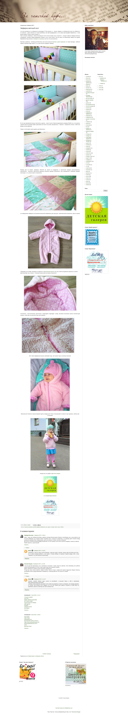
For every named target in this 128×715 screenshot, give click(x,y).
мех (46, 526)
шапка (87, 174)
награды (88, 134)
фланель (88, 173)
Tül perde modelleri (28, 597)
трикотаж (88, 168)
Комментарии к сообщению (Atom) (36, 656)
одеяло (49, 526)
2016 (100, 85)
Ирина (29, 550)
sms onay (26, 598)
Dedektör (26, 605)
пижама (88, 149)
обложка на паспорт (88, 141)
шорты (87, 178)
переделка (88, 148)
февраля (102, 78)
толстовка (88, 164)
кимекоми (88, 115)
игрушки (88, 109)
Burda (87, 183)
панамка (88, 144)
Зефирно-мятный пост (103, 80)
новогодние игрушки (88, 138)
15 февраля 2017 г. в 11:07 (40, 579)
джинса (87, 102)
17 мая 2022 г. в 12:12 (35, 595)
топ (87, 166)
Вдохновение (53, 495)
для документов (89, 104)
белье (87, 78)
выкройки (88, 91)
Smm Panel (26, 616)
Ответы (27, 547)
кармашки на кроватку (89, 113)
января (102, 83)
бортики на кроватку (29, 526)
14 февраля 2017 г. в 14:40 (39, 563)
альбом (87, 76)
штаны (87, 179)
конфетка (88, 121)
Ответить (26, 544)
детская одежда (36, 526)
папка (87, 146)
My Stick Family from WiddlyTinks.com (64, 708)
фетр (87, 171)
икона (87, 111)
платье (87, 151)
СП (86, 163)
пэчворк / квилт (54, 526)
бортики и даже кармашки (58, 41)
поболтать (88, 153)
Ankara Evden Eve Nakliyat (30, 602)
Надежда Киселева (28, 535)
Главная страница (47, 653)
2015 (100, 87)
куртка (87, 123)
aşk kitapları (26, 608)
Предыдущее (77, 653)
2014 (100, 89)
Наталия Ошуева (28, 563)
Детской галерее (56, 473)
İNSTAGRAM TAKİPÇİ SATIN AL (31, 620)
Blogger (78, 711)
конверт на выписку (90, 119)
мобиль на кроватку (88, 129)
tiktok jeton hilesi (27, 626)
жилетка (88, 107)
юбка (87, 181)
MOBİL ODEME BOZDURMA (30, 599)
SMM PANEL (27, 618)
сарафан (88, 159)
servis (25, 624)
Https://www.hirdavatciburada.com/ (31, 622)
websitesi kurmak (28, 606)
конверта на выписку (39, 38)
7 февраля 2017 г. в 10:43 (39, 550)
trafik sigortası (27, 604)
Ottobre (62, 526)
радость (88, 158)
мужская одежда (90, 131)
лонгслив (88, 125)
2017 (100, 76)
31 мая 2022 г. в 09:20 (35, 614)
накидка (88, 135)
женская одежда (89, 106)
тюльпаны (88, 169)
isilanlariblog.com (28, 619)
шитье (59, 526)
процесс (88, 154)
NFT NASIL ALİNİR (28, 601)
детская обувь (89, 98)
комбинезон (42, 526)
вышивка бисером (90, 92)
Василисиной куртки (49, 271)
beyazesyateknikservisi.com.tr (30, 623)
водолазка (88, 89)
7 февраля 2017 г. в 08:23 (39, 535)
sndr (70, 711)
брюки (87, 84)
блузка (87, 79)
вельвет (88, 87)
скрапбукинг (89, 161)
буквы (87, 86)
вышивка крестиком (88, 96)
